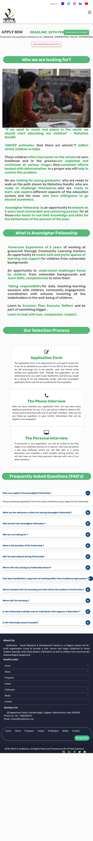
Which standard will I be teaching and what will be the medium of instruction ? (46, 589)
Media (7, 696)
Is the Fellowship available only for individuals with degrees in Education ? (46, 611)
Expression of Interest (76, 32)
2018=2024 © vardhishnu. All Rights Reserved (27, 749)
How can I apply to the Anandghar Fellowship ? (46, 493)
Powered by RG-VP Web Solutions (67, 749)
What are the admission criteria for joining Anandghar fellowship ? (46, 512)
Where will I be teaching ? (46, 600)
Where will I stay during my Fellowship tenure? (46, 567)
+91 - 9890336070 (23, 716)
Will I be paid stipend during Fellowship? (46, 556)
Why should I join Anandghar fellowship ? (46, 523)
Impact (8, 684)
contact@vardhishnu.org (22, 719)
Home (7, 666)
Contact (8, 701)
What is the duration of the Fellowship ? (46, 545)
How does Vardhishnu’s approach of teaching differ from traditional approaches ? (46, 578)
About (7, 672)
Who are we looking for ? (46, 534)
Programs (9, 678)
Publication (10, 690)
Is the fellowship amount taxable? (46, 622)
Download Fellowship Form (46, 44)
